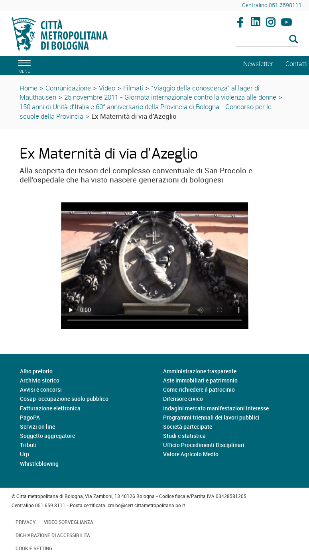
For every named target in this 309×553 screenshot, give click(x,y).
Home (28, 87)
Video (107, 87)
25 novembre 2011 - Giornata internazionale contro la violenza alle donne (170, 97)
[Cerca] (267, 40)
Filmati (133, 87)
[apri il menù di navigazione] (23, 66)
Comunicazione (68, 87)
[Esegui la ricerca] (293, 39)
